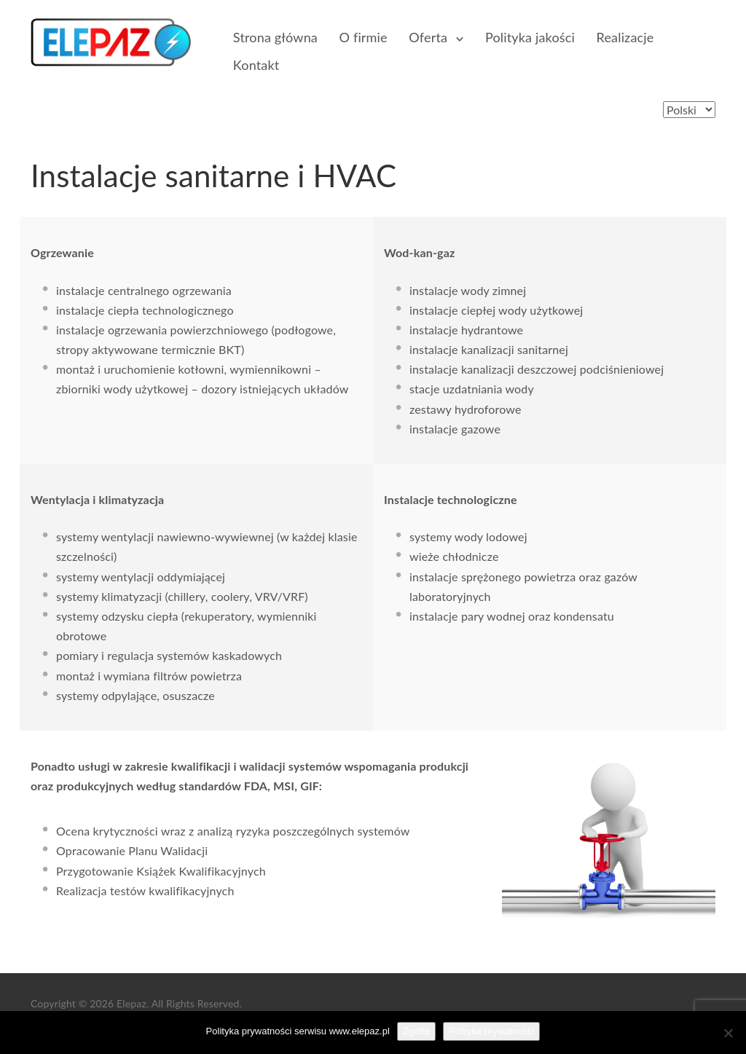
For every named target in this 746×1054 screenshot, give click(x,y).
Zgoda (416, 1031)
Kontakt (256, 65)
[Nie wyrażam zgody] (728, 1033)
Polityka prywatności (492, 1031)
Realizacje (625, 37)
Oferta (428, 37)
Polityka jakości (531, 37)
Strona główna (275, 37)
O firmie (363, 37)
